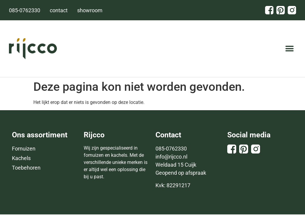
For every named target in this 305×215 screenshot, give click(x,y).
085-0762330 (171, 148)
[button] (289, 49)
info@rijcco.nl (171, 156)
